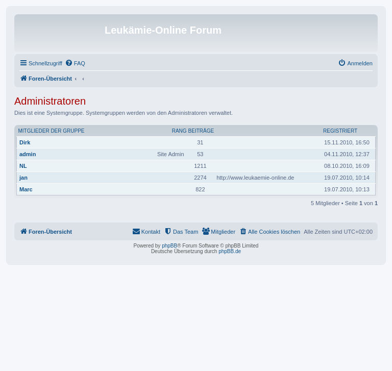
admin (27, 154)
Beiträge (201, 131)
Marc (26, 189)
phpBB (169, 246)
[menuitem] (75, 63)
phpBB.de (229, 251)
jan (23, 178)
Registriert (340, 131)
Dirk (24, 142)
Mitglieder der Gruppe (51, 131)
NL (23, 166)
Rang (179, 131)
